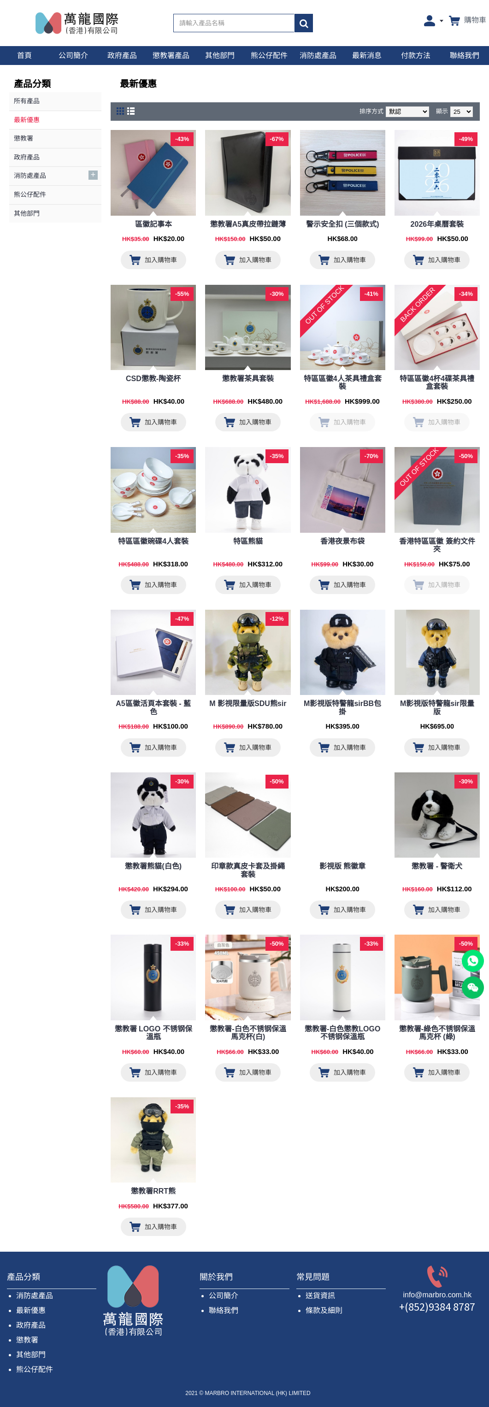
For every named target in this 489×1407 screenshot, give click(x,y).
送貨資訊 (320, 1296)
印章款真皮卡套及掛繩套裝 (248, 870)
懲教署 (27, 1340)
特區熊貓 (248, 541)
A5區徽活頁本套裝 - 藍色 (153, 708)
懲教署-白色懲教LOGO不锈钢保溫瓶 (342, 1033)
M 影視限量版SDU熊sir (247, 703)
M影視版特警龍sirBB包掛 (342, 708)
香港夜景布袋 (342, 541)
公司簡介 (223, 1296)
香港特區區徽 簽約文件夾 (437, 545)
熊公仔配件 (34, 1369)
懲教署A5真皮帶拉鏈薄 (248, 224)
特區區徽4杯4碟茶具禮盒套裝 (437, 383)
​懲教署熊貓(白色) (153, 866)
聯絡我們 (223, 1310)
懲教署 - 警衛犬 (437, 866)
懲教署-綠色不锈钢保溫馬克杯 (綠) (437, 1033)
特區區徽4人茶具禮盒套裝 (343, 383)
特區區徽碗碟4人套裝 (153, 541)
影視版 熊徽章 (342, 866)
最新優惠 (31, 1310)
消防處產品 (34, 1296)
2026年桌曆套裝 (437, 224)
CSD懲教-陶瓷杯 (153, 379)
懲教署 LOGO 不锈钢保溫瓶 (153, 1033)
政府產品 (31, 1325)
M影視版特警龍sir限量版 (437, 708)
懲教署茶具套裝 (248, 379)
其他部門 (31, 1355)
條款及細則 (324, 1310)
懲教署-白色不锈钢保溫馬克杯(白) (248, 1033)
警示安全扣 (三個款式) (342, 224)
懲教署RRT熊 (153, 1191)
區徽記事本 (153, 224)
